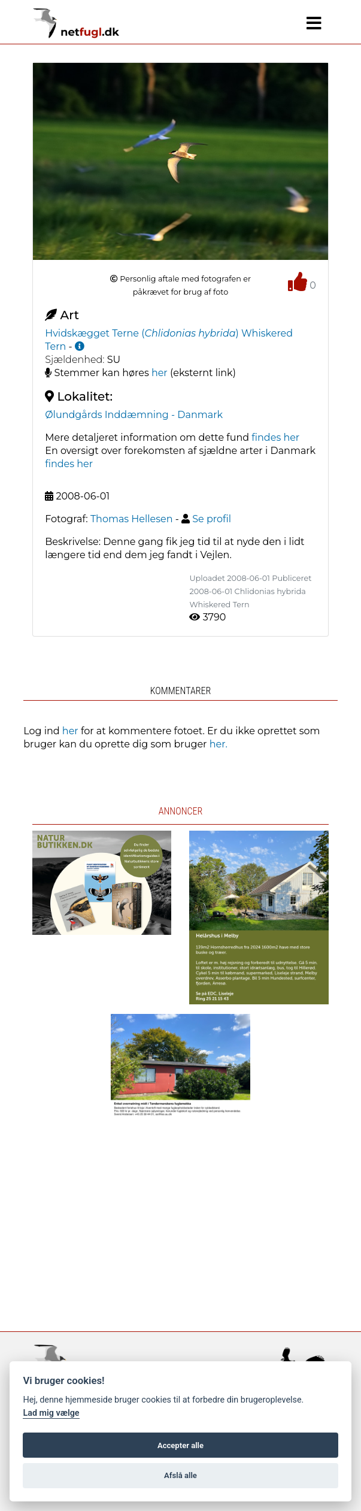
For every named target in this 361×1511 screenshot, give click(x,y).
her (159, 372)
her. (218, 744)
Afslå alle (180, 1475)
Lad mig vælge (51, 1413)
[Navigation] (314, 23)
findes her (275, 437)
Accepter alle (180, 1445)
